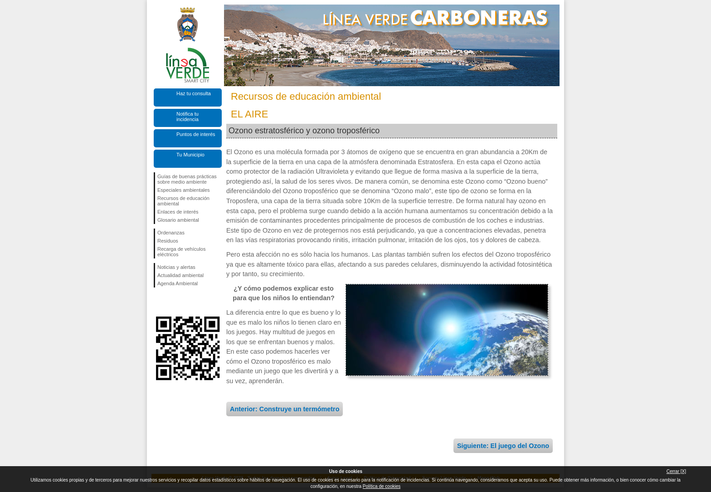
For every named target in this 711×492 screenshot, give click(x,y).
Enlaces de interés (178, 211)
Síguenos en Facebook (159, 302)
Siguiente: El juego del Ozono (503, 445)
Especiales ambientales (183, 190)
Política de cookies (381, 486)
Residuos (167, 241)
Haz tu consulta (193, 93)
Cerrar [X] (676, 471)
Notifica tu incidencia (187, 116)
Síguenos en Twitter (174, 302)
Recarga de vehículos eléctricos (181, 251)
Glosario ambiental (178, 220)
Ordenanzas (171, 232)
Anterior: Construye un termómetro (284, 409)
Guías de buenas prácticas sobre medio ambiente (187, 179)
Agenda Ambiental (177, 283)
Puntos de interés (195, 134)
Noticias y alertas (176, 267)
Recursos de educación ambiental (183, 200)
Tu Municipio (190, 154)
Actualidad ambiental (180, 275)
